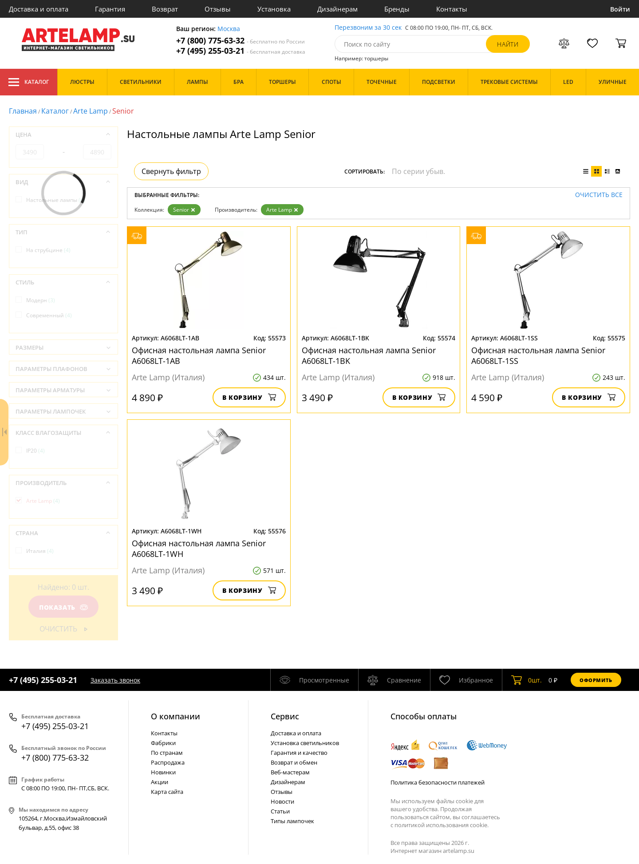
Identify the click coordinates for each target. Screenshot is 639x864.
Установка (274, 8)
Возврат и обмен (294, 762)
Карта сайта (167, 792)
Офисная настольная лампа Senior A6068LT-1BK (369, 355)
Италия (40, 551)
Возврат (165, 8)
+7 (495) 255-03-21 (240, 51)
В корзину (249, 397)
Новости (282, 801)
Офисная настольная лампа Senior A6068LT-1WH (199, 548)
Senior (184, 209)
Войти (620, 9)
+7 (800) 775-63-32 (240, 41)
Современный (49, 315)
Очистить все (599, 195)
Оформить (596, 680)
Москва (228, 29)
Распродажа (168, 762)
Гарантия (110, 8)
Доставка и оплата (38, 8)
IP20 (35, 450)
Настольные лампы (55, 200)
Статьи (280, 811)
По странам (167, 753)
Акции (159, 782)
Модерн (40, 300)
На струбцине (48, 250)
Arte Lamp (90, 111)
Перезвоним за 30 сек (368, 28)
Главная (23, 111)
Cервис (285, 716)
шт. (526, 680)
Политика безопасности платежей (437, 782)
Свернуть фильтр (171, 171)
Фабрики (163, 743)
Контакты (451, 8)
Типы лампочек (292, 821)
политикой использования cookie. (441, 825)
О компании (175, 716)
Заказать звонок (115, 680)
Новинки (163, 772)
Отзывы (218, 8)
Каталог (28, 82)
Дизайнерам (337, 8)
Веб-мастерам (290, 772)
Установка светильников (305, 743)
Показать (63, 607)
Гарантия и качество (299, 753)
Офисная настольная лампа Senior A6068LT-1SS (538, 355)
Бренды (397, 8)
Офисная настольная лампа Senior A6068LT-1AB (199, 355)
